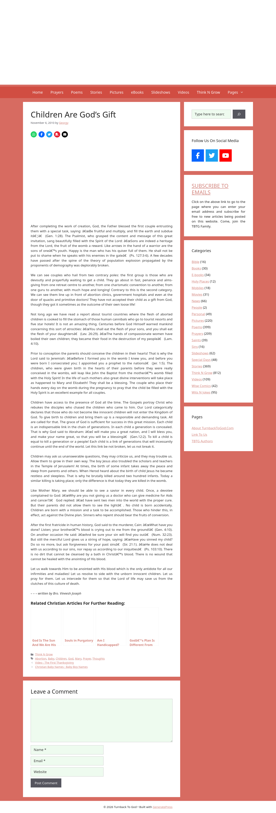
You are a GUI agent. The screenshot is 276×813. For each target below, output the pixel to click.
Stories (96, 92)
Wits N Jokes (201, 392)
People (197, 307)
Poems (77, 92)
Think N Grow (208, 92)
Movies (197, 294)
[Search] (239, 114)
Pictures (116, 92)
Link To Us (199, 434)
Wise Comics (201, 386)
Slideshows (160, 92)
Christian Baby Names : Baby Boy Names (61, 667)
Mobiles (198, 288)
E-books (198, 275)
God (70, 658)
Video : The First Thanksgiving (54, 662)
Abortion (40, 658)
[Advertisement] (138, 58)
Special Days (201, 359)
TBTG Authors (202, 441)
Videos (183, 92)
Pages (237, 92)
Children (61, 658)
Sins (195, 346)
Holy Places (200, 281)
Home (37, 92)
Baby (51, 658)
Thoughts (98, 658)
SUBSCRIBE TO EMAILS (210, 189)
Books (196, 268)
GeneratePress (162, 807)
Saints (196, 340)
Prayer (87, 658)
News (196, 301)
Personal (198, 314)
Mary (78, 658)
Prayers (57, 92)
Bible (195, 262)
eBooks (137, 92)
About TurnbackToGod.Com (213, 428)
